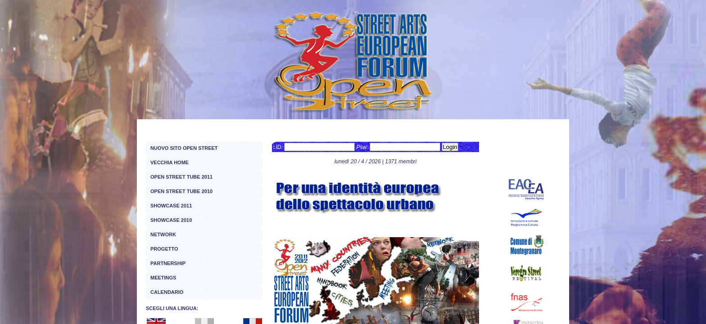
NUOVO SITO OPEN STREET (184, 148)
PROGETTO (164, 249)
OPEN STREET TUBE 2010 (181, 191)
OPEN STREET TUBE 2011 (181, 177)
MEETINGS (163, 277)
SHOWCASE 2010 (171, 220)
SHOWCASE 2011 (171, 205)
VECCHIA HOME (169, 162)
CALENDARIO (166, 292)
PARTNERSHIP (168, 263)
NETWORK (163, 234)
